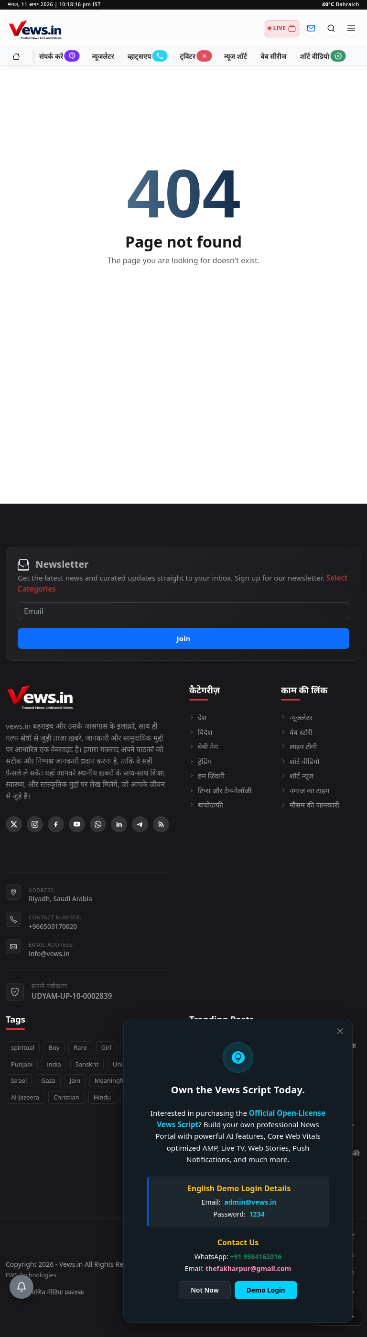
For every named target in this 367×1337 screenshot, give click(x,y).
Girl (106, 1047)
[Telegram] (140, 824)
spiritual (22, 1047)
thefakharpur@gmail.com (248, 1268)
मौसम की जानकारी (310, 804)
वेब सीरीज (273, 56)
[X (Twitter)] (14, 824)
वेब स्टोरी (297, 732)
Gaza (48, 1080)
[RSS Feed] (161, 824)
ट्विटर (195, 56)
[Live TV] (282, 28)
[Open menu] (351, 28)
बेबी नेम (203, 746)
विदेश (200, 732)
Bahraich (340, 4)
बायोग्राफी (206, 804)
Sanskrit (87, 1064)
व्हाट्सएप (147, 56)
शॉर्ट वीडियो (322, 56)
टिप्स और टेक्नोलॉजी (220, 790)
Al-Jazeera (25, 1097)
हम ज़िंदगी (207, 775)
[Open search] (331, 28)
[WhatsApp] (98, 824)
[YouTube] (77, 824)
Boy (54, 1047)
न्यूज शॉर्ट (235, 56)
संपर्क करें (58, 56)
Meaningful (111, 1080)
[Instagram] (35, 824)
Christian (66, 1097)
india (54, 1064)
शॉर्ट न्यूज (297, 775)
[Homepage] (36, 28)
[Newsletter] (311, 28)
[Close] (340, 1031)
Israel (19, 1080)
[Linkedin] (119, 824)
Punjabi (21, 1064)
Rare (80, 1047)
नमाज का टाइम (305, 790)
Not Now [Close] (204, 1289)
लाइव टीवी (299, 746)
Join (184, 638)
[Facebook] (56, 824)
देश (197, 717)
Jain (75, 1080)
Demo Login (266, 1289)
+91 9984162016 (256, 1256)
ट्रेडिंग (200, 761)
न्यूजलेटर (103, 56)
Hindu (102, 1097)
